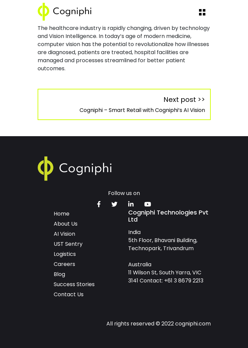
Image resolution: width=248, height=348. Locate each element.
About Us (66, 224)
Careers (64, 264)
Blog (59, 274)
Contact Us (69, 294)
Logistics (65, 254)
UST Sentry (68, 244)
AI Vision (64, 234)
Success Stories (74, 284)
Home (61, 214)
